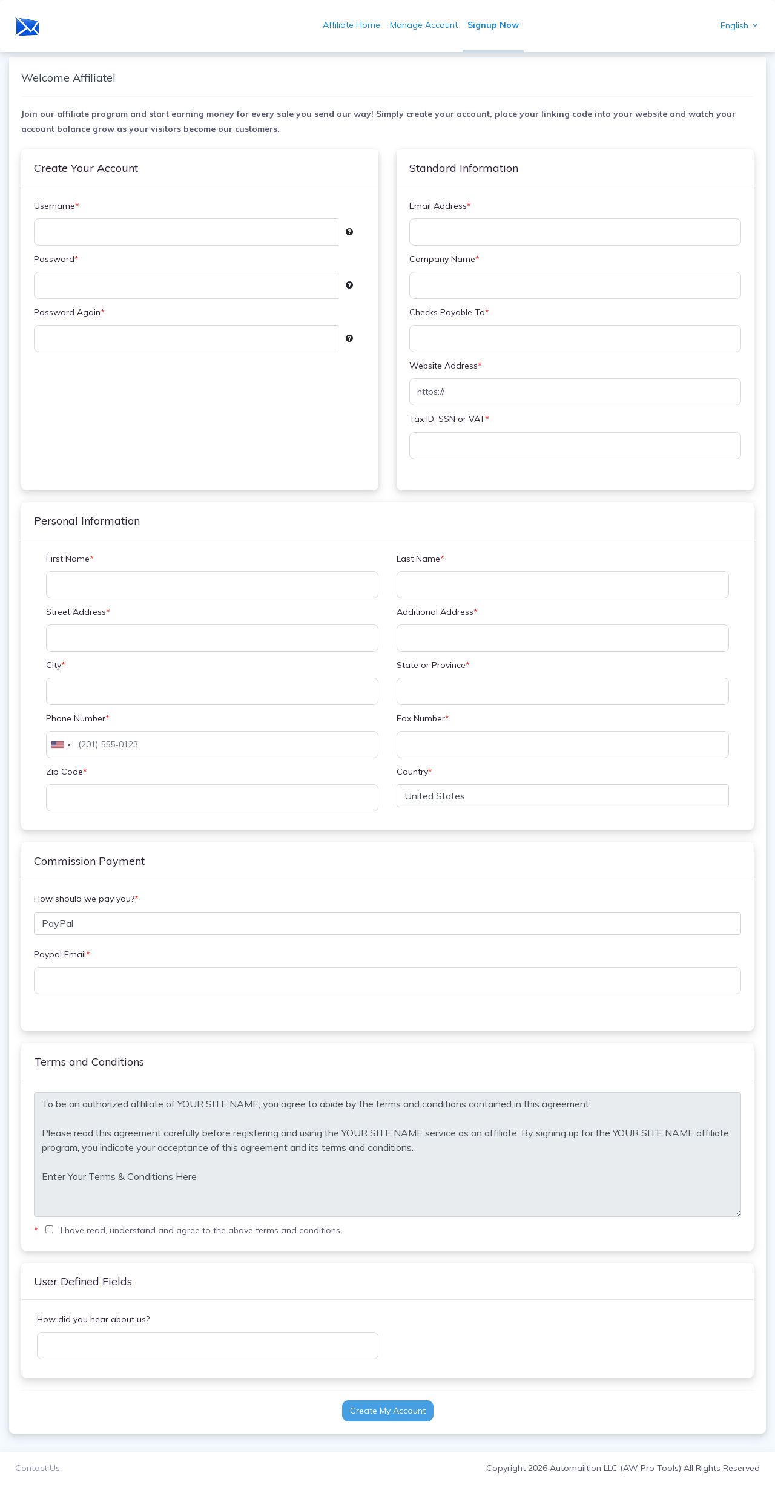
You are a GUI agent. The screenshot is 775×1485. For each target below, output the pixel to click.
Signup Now (493, 24)
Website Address (445, 365)
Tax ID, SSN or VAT (449, 419)
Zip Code (66, 771)
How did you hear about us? (93, 1319)
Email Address (440, 206)
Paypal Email (62, 954)
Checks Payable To (449, 312)
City (55, 665)
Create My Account (388, 1410)
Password (56, 259)
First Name (70, 558)
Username (56, 206)
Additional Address (437, 612)
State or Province (433, 665)
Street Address (78, 612)
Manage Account (424, 24)
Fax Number (423, 718)
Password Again (69, 312)
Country (414, 771)
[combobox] (60, 745)
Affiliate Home (351, 24)
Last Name (420, 558)
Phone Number (78, 718)
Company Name (444, 259)
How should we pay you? (86, 898)
